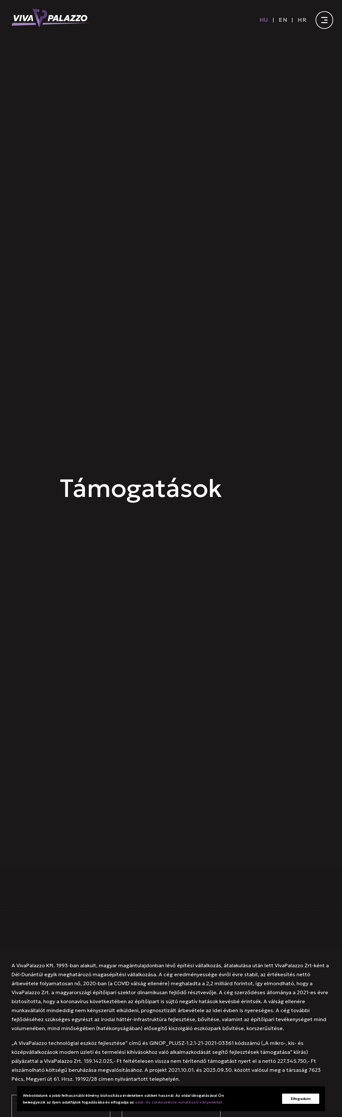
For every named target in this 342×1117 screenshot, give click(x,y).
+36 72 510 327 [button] (65, 1007)
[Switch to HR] (302, 19)
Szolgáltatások (56, 909)
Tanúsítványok (232, 909)
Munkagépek (162, 909)
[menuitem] (265, 19)
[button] (38, 1007)
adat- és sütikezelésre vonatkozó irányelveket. (179, 1102)
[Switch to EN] (282, 19)
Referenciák (98, 909)
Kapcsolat (271, 909)
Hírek (130, 909)
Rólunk (20, 909)
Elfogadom (300, 1098)
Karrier (196, 909)
